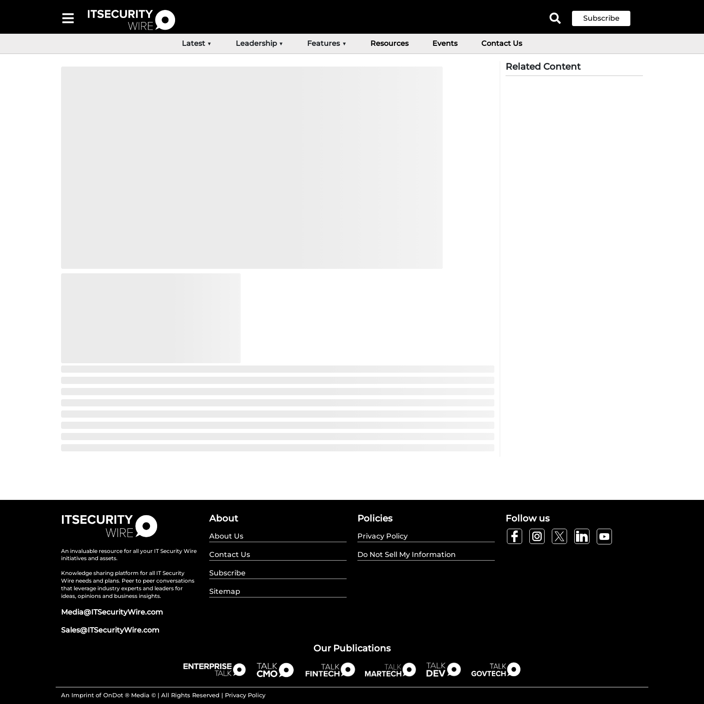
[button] (608, 18)
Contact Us (501, 43)
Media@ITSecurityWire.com (112, 612)
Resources (389, 43)
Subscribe (601, 18)
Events (445, 43)
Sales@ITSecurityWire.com (110, 630)
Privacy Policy (245, 695)
